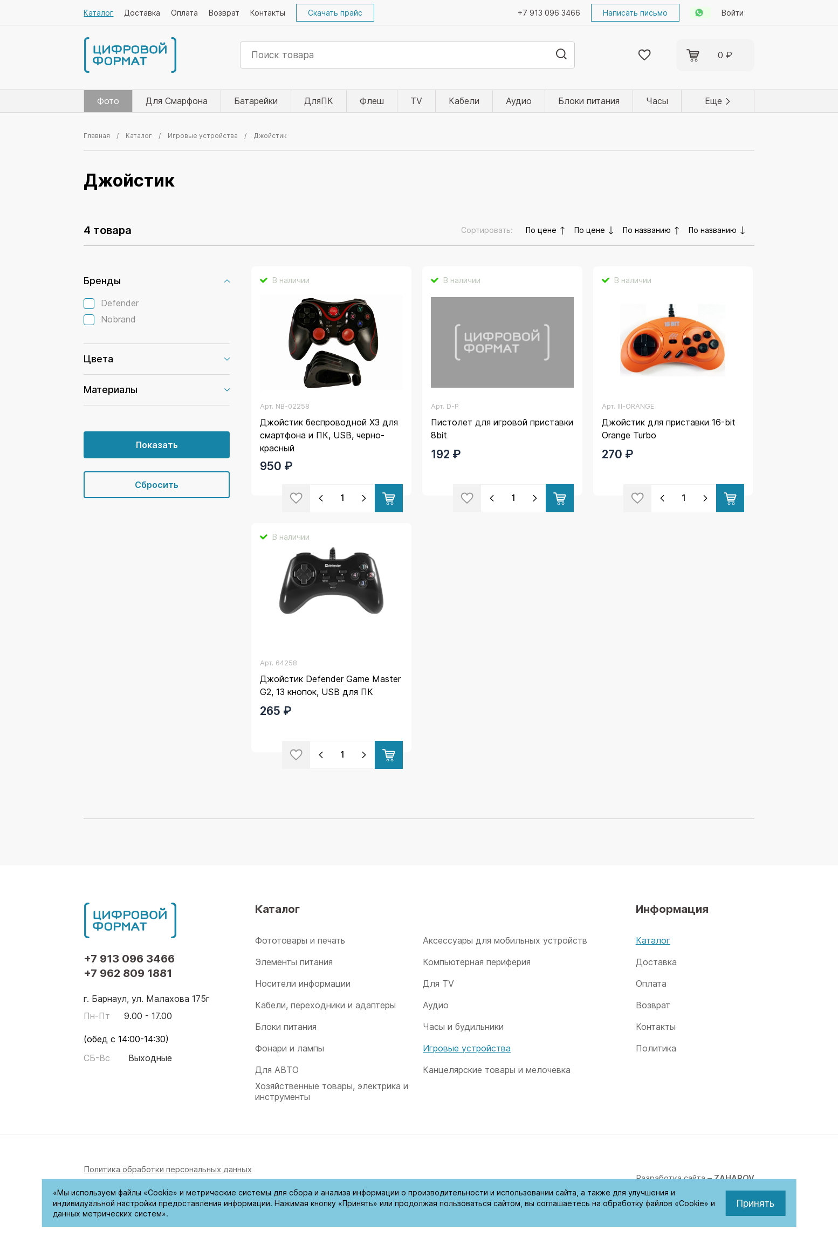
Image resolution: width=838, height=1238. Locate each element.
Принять (755, 1203)
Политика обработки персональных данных (168, 1169)
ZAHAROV (734, 1178)
